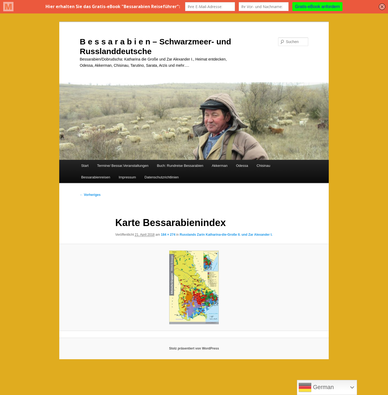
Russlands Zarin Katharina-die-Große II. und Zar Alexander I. (226, 235)
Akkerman (220, 166)
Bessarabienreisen (95, 177)
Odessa (242, 166)
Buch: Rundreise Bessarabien (180, 166)
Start (84, 166)
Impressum (127, 177)
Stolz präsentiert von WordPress (194, 348)
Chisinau (263, 166)
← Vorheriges (90, 195)
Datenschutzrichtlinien (161, 177)
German (316, 387)
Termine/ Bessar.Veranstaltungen (122, 166)
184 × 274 (168, 235)
